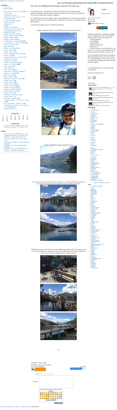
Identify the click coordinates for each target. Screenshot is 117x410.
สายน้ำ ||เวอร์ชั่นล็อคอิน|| (97, 124)
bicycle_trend (94, 117)
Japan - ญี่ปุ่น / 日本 (9, 68)
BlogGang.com (94, 267)
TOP (58, 349)
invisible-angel (94, 176)
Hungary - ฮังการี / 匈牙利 (10, 60)
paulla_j (93, 152)
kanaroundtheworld (96, 173)
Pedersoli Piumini (95, 245)
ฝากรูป (92, 188)
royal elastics (94, 248)
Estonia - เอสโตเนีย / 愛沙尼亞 (12, 48)
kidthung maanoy (95, 167)
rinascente (93, 257)
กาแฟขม (93, 156)
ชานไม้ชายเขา (94, 113)
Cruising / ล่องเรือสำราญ (10, 108)
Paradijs (93, 116)
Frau (92, 224)
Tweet (83, 368)
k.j (91, 147)
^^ (4, 10)
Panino (92, 166)
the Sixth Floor (94, 131)
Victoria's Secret (95, 207)
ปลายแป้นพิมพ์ (94, 174)
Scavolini (93, 239)
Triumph (93, 236)
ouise (92, 122)
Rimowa (93, 226)
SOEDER (93, 263)
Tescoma (93, 194)
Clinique (93, 262)
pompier (93, 127)
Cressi (92, 205)
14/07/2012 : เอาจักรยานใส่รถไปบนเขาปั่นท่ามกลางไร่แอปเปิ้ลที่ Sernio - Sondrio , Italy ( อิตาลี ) (15, 138)
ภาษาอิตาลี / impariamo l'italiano (12, 20)
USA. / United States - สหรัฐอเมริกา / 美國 (14, 103)
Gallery (6, 25)
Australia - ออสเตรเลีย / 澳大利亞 (12, 34)
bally (92, 199)
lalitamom (93, 159)
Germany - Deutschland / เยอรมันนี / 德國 (14, 53)
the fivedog (94, 158)
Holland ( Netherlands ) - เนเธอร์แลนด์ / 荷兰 (15, 57)
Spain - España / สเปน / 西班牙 (12, 91)
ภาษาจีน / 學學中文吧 (9, 18)
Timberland (94, 192)
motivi (92, 220)
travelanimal (94, 179)
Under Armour (94, 209)
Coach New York (95, 237)
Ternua (92, 256)
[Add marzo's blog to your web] (102, 182)
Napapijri (93, 211)
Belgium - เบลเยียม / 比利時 (11, 37)
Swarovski (93, 227)
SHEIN (92, 242)
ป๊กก (92, 137)
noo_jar (93, 111)
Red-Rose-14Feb (95, 163)
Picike (92, 118)
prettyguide (94, 121)
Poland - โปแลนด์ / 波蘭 (10, 82)
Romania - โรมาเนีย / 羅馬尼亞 (12, 85)
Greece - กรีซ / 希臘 (9, 55)
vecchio (93, 128)
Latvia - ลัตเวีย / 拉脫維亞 (10, 69)
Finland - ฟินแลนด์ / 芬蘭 (10, 51)
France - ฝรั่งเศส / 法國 (10, 50)
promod (93, 223)
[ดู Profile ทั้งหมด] (106, 13)
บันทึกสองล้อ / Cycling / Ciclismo (12, 17)
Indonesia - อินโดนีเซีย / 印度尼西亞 (13, 62)
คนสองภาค (94, 142)
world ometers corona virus (98, 244)
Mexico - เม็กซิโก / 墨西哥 (10, 77)
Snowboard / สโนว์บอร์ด (10, 15)
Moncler (93, 210)
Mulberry (93, 189)
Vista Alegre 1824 (95, 241)
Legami (93, 249)
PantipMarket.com (10, 409)
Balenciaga (94, 190)
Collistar (93, 216)
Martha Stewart (95, 240)
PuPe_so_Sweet (95, 129)
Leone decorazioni (95, 229)
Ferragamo (93, 215)
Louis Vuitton (94, 235)
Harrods (93, 202)
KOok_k (93, 125)
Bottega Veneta (95, 231)
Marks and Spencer (96, 212)
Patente (93, 250)
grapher (93, 170)
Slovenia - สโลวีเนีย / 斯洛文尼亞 (12, 89)
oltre (92, 219)
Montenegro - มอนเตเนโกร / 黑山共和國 (14, 78)
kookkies (93, 139)
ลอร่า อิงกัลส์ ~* (95, 155)
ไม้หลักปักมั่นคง (95, 171)
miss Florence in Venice (97, 149)
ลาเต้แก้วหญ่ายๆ (95, 110)
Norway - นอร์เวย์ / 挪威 (10, 80)
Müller (92, 252)
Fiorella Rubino (95, 222)
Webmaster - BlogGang (97, 180)
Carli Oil (93, 266)
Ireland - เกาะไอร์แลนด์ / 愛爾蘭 (12, 64)
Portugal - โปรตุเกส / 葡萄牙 (11, 84)
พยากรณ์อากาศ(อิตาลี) (96, 186)
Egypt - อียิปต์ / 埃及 (9, 46)
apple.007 (93, 151)
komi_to (93, 108)
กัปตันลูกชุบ (94, 145)
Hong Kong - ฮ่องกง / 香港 (10, 59)
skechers (93, 206)
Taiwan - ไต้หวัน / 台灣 (10, 96)
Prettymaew (94, 120)
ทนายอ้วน (93, 135)
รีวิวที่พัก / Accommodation (10, 27)
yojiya (92, 261)
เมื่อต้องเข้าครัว (8, 24)
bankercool (94, 165)
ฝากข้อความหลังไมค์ (94, 17)
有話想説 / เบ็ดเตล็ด (9, 22)
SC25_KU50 (94, 162)
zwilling (93, 253)
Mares (92, 203)
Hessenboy (94, 115)
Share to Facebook (76, 368)
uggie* (92, 132)
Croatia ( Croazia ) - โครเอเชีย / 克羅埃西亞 (15, 41)
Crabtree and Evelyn (96, 258)
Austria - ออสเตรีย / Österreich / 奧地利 (14, 35)
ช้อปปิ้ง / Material (8, 8)
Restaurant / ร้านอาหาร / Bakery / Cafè (14, 29)
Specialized (94, 260)
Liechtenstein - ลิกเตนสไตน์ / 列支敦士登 (14, 71)
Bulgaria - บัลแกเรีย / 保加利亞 (11, 39)
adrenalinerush (94, 177)
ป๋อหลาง (93, 134)
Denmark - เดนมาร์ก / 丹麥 (11, 44)
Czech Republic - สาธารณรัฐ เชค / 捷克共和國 (16, 43)
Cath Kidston (94, 201)
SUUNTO (93, 198)
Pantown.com (18, 409)
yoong (92, 161)
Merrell (92, 228)
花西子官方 (94, 254)
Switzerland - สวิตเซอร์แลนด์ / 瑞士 (13, 94)
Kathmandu (94, 214)
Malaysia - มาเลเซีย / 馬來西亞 (12, 73)
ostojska (93, 148)
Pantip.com (2, 409)
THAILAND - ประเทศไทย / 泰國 (12, 98)
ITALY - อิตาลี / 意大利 (9, 66)
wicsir (92, 153)
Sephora (93, 218)
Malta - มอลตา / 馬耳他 (10, 75)
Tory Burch (93, 232)
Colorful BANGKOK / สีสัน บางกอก (13, 30)
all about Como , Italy (9, 32)
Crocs (92, 233)
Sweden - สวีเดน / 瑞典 (10, 93)
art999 (92, 144)
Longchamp (94, 193)
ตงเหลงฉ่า (93, 140)
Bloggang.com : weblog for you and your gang (11, 1)
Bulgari (92, 246)
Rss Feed (91, 19)
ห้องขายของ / (7, 6)
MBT (92, 197)
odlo (92, 196)
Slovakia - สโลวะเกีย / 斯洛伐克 (12, 87)
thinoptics (93, 265)
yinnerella (93, 168)
